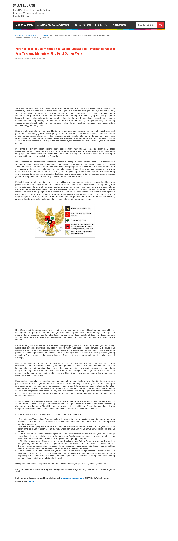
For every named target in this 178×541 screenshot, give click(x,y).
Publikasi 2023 (119, 25)
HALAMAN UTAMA (24, 25)
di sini (31, 481)
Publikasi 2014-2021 (82, 25)
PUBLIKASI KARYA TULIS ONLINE (31, 58)
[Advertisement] (65, 82)
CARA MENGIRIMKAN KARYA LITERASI (53, 25)
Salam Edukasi (24, 5)
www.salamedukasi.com (72, 478)
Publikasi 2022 (101, 25)
